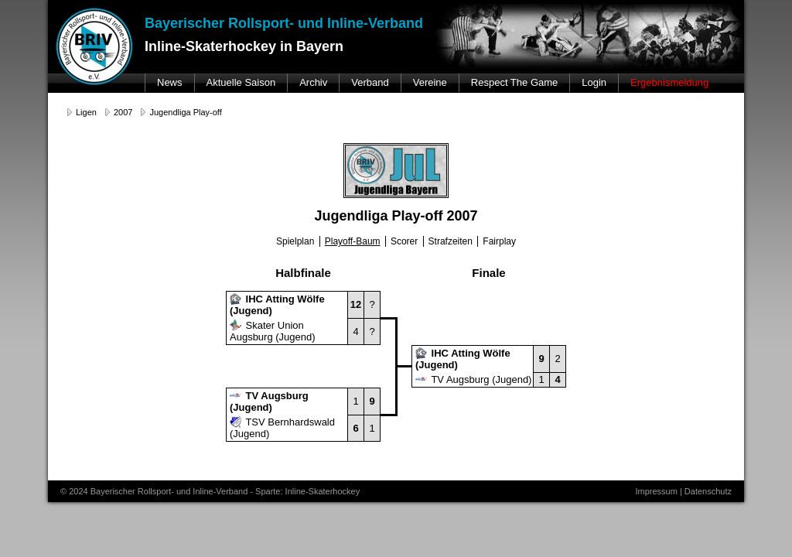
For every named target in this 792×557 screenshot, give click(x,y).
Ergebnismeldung (669, 82)
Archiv (313, 82)
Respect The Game (514, 82)
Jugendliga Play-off (185, 112)
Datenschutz (708, 491)
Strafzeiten (450, 241)
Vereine (430, 82)
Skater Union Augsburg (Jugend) (273, 331)
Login (594, 82)
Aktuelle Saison (241, 82)
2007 (123, 112)
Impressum (656, 491)
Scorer (404, 241)
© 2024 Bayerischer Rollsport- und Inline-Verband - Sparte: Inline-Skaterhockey (210, 491)
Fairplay (499, 241)
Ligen (86, 112)
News (170, 82)
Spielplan (295, 241)
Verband (369, 82)
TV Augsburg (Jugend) (473, 379)
